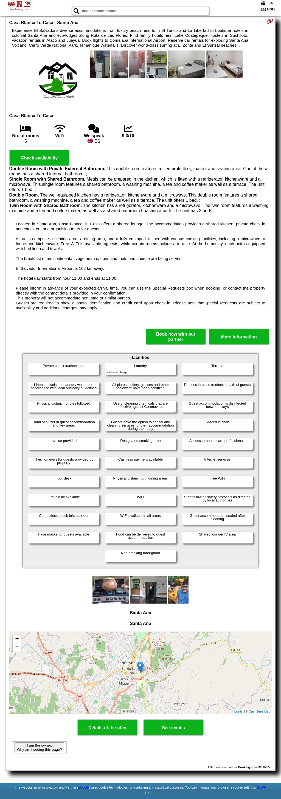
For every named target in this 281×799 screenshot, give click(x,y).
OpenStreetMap (259, 711)
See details (173, 727)
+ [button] (17, 639)
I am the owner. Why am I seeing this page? (39, 747)
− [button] (17, 647)
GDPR (261, 787)
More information (239, 337)
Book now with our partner (175, 337)
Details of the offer (107, 727)
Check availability (39, 158)
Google (83, 787)
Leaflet (238, 711)
